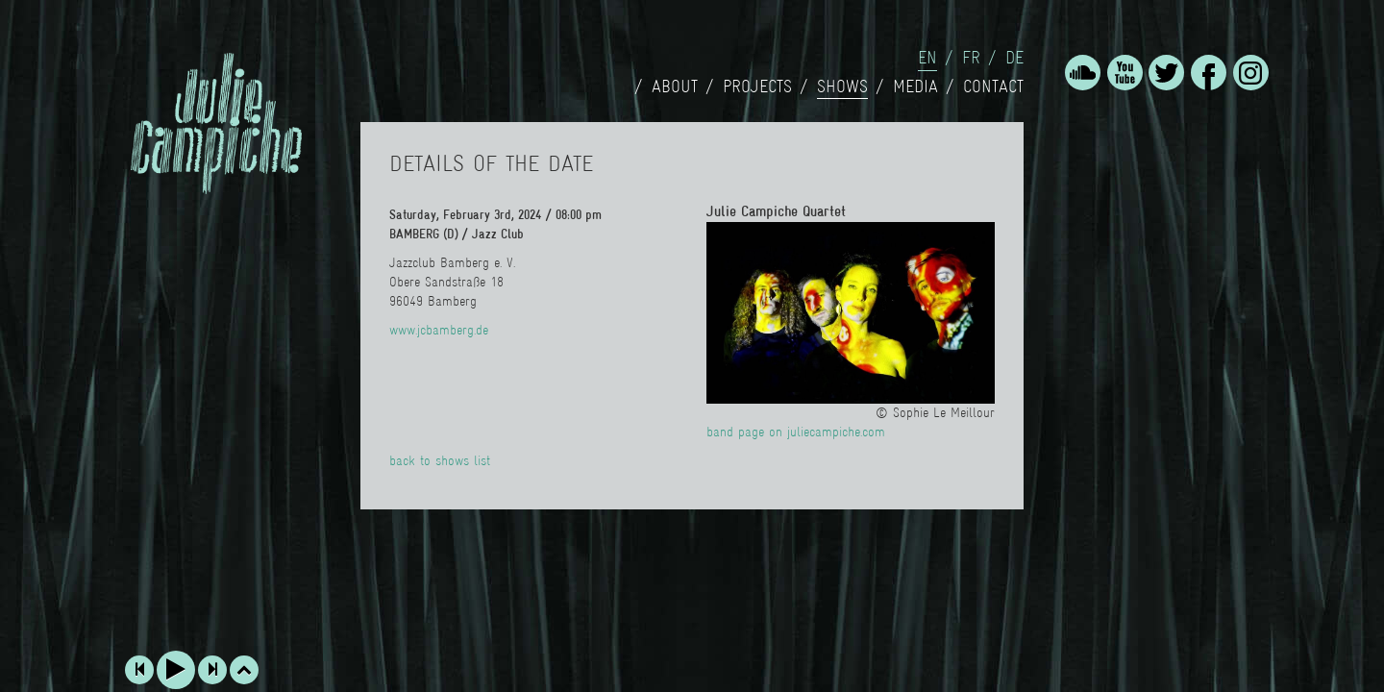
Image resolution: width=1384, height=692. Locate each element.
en (927, 57)
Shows (842, 86)
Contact (993, 86)
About (675, 86)
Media (915, 86)
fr (971, 57)
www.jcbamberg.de (438, 329)
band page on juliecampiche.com (795, 431)
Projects (757, 86)
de (1014, 57)
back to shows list (439, 460)
